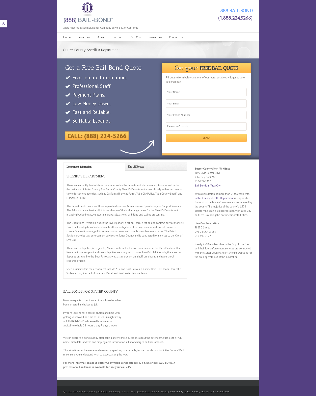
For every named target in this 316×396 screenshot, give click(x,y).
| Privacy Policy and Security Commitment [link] (207, 391)
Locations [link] (84, 37)
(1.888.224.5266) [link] (235, 18)
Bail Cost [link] (136, 37)
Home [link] (67, 37)
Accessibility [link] (176, 391)
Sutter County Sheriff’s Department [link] (214, 198)
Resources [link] (155, 37)
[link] (3, 23)
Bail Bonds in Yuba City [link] (207, 185)
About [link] (101, 37)
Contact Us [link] (176, 37)
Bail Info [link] (118, 37)
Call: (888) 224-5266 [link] (97, 136)
